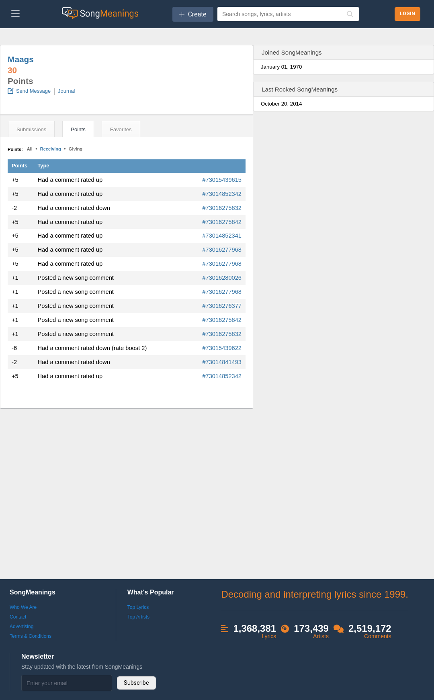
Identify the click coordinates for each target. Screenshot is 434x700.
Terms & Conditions (30, 636)
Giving (75, 149)
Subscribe (136, 683)
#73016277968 (222, 249)
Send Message (33, 91)
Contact (18, 617)
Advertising (21, 626)
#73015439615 (222, 180)
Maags (21, 59)
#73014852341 (222, 235)
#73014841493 (222, 362)
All (30, 149)
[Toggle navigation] (15, 14)
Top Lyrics (138, 607)
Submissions (31, 129)
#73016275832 (222, 208)
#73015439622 (222, 348)
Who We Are (23, 607)
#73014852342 (222, 194)
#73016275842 (222, 222)
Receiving (50, 149)
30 (12, 70)
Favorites (121, 129)
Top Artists (138, 617)
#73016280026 (222, 278)
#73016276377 (222, 306)
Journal (66, 91)
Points (78, 129)
